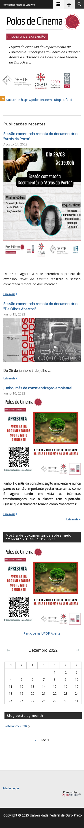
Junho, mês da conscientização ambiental (37, 388)
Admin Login (10, 788)
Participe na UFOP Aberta (42, 633)
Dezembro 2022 (43, 650)
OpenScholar (71, 793)
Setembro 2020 (15, 726)
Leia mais (10, 294)
